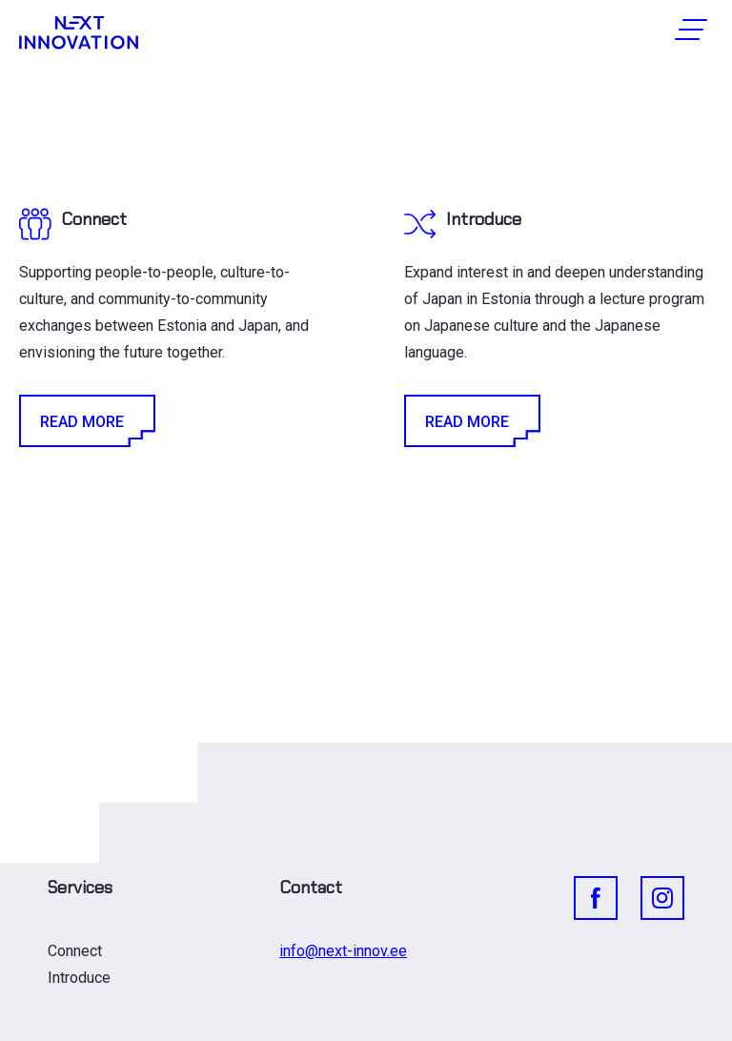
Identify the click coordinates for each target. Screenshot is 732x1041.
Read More (85, 421)
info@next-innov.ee (343, 951)
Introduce (79, 978)
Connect (75, 951)
